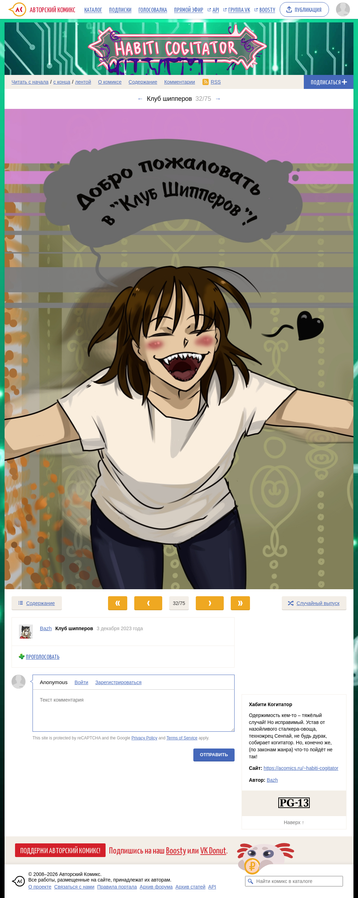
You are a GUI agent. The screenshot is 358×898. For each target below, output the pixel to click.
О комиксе (109, 82)
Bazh (272, 780)
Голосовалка (152, 9)
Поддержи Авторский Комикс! (60, 850)
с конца (62, 82)
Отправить (214, 754)
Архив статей (191, 887)
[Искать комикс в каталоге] (250, 881)
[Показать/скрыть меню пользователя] (343, 9)
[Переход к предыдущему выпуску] (48, 349)
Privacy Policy (144, 738)
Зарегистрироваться (118, 682)
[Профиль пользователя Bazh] (26, 632)
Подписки (120, 9)
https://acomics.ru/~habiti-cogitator (301, 768)
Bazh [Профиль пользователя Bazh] (46, 628)
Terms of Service (182, 738)
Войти (81, 682)
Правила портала (117, 887)
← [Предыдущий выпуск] (140, 98)
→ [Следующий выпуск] (218, 98)
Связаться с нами (74, 887)
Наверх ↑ (294, 822)
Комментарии (179, 82)
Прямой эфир (188, 9)
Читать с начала (30, 82)
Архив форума (156, 887)
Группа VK (239, 9)
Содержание (143, 82)
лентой (83, 82)
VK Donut (213, 849)
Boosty (267, 9)
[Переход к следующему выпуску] (179, 349)
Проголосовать (42, 656)
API (216, 9)
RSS (216, 82)
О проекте (39, 887)
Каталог (93, 9)
